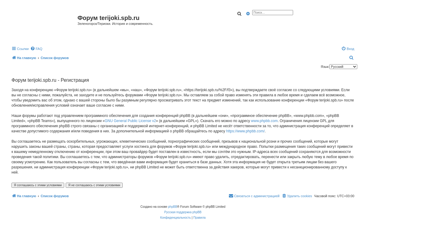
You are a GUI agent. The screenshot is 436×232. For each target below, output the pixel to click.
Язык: (325, 66)
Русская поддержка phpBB (182, 212)
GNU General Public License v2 (130, 121)
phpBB (172, 206)
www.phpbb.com (264, 121)
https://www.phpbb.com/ (245, 131)
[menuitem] (36, 48)
